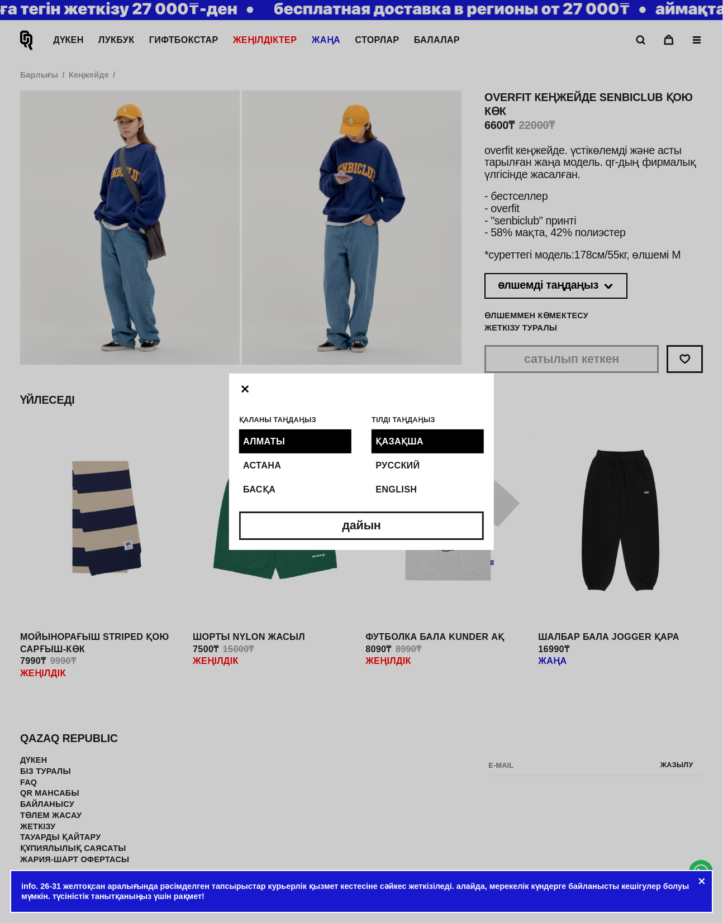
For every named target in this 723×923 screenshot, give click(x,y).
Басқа (259, 489)
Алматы (264, 441)
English (396, 489)
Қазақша (399, 441)
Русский (397, 465)
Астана (262, 465)
